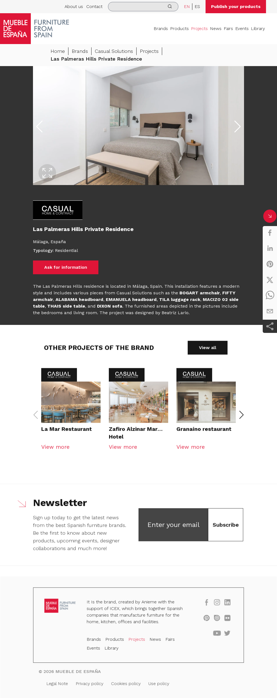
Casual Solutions (114, 51)
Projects (199, 28)
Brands (161, 28)
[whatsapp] (269, 295)
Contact (94, 6)
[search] (143, 6)
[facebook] (269, 232)
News (215, 28)
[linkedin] (269, 248)
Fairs (228, 28)
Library (258, 28)
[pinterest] (269, 264)
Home (58, 51)
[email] (269, 311)
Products (179, 28)
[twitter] (269, 279)
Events (242, 28)
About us (74, 6)
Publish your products (236, 6)
